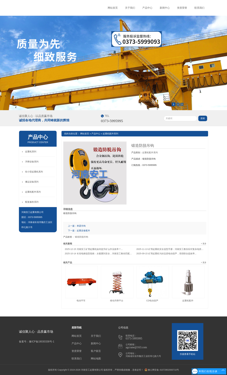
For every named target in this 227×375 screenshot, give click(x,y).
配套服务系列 (31, 202)
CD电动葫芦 (152, 300)
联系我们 (199, 7)
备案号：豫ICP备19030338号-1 (36, 341)
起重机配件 (187, 300)
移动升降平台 (116, 300)
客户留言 (96, 351)
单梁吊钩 (81, 226)
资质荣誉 (182, 7)
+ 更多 (203, 243)
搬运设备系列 (31, 181)
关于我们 (130, 7)
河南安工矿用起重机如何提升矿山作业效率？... (94, 249)
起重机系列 (30, 151)
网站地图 (96, 358)
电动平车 (81, 300)
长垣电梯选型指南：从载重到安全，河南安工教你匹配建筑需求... (99, 253)
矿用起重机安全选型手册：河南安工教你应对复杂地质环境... (170, 249)
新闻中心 (165, 7)
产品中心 (147, 7)
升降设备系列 (31, 161)
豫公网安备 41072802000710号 (162, 370)
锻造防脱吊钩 (142, 146)
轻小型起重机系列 (34, 171)
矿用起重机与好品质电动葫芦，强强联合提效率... (166, 253)
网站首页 (113, 7)
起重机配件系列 (110, 133)
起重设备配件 (83, 230)
